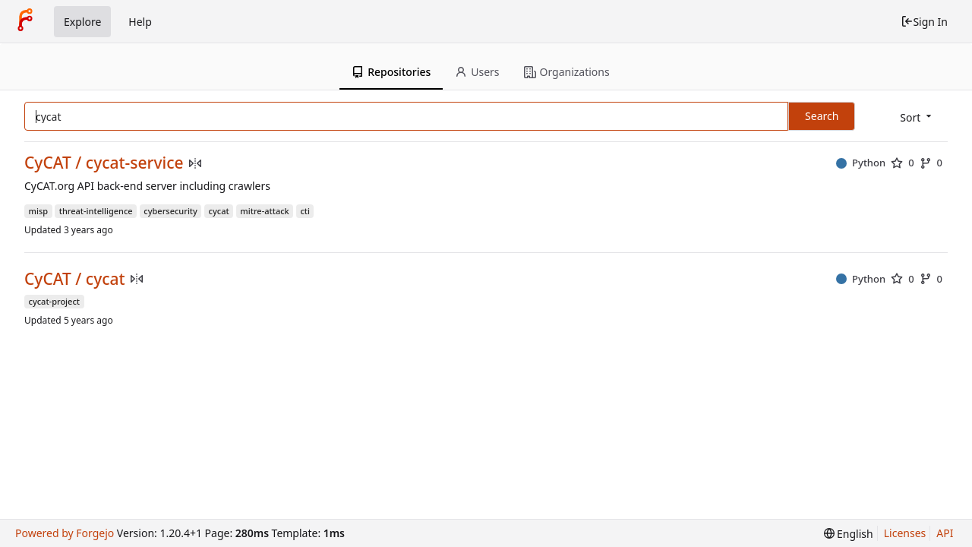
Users (477, 72)
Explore (82, 21)
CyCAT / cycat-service (104, 163)
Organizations (567, 72)
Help (140, 21)
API (944, 533)
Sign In (924, 21)
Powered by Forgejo (64, 533)
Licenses (905, 533)
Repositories (391, 72)
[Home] (25, 21)
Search (821, 116)
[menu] (917, 117)
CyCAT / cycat (74, 279)
